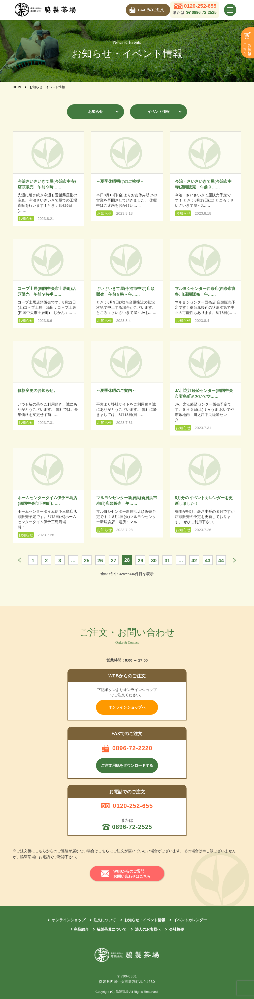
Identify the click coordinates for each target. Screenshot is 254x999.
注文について (104, 920)
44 (221, 560)
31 (167, 560)
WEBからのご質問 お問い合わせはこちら (132, 873)
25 (86, 560)
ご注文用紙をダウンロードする (127, 765)
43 (207, 560)
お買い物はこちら (247, 47)
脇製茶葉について (111, 929)
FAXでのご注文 (151, 10)
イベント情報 (158, 111)
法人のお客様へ (147, 929)
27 (113, 560)
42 (194, 560)
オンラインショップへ (127, 707)
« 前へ (19, 560)
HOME (18, 87)
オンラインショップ (68, 920)
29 (140, 560)
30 (154, 560)
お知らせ (95, 111)
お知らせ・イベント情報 (144, 920)
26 (100, 560)
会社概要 (176, 929)
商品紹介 (81, 929)
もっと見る (234, 560)
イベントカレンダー (189, 920)
